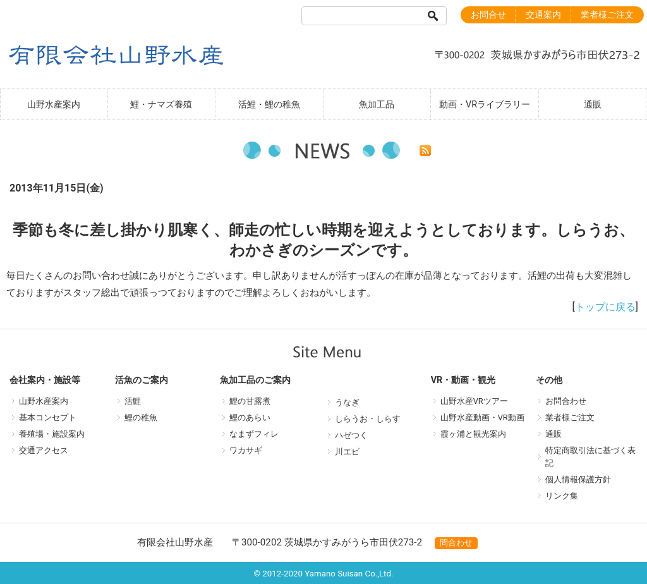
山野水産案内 (53, 104)
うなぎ (347, 402)
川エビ (347, 451)
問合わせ (456, 542)
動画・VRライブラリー (484, 104)
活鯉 (132, 401)
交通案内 (543, 14)
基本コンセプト (47, 417)
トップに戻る (605, 307)
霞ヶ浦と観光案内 (473, 434)
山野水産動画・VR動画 (482, 417)
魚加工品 (376, 104)
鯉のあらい (249, 417)
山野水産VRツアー (474, 401)
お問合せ (488, 14)
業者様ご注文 (607, 14)
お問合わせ (565, 401)
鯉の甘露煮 (249, 401)
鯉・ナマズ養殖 (161, 104)
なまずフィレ (254, 434)
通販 (593, 104)
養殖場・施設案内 (52, 434)
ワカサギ (245, 450)
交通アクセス (43, 450)
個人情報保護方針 (578, 479)
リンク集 (561, 496)
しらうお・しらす (368, 418)
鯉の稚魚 (140, 417)
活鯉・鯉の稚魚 (269, 104)
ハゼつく (351, 435)
